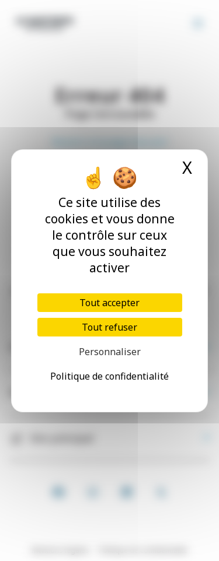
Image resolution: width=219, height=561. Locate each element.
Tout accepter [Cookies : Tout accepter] (109, 302)
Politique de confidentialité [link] (109, 376)
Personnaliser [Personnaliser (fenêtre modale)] (110, 351)
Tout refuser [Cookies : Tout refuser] (109, 327)
